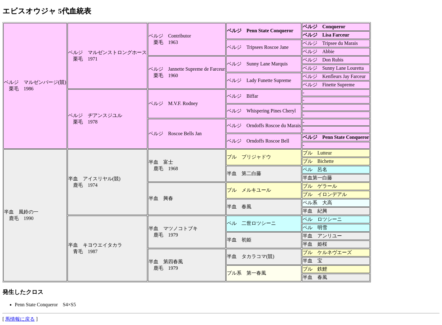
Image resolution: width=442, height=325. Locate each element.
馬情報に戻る (20, 319)
